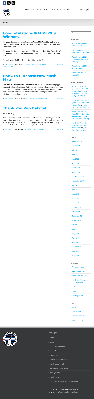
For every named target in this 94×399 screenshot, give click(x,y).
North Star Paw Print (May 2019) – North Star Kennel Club (80, 125)
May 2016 (75, 255)
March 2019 (76, 203)
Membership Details (57, 364)
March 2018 (76, 242)
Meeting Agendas (78, 271)
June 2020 (75, 155)
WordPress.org (77, 320)
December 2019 (78, 176)
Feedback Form (55, 377)
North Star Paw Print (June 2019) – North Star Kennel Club (80, 88)
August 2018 (76, 220)
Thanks (5, 66)
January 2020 (76, 172)
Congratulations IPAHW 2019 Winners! (29, 35)
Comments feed (78, 316)
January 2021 (76, 146)
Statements (28, 129)
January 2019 (76, 212)
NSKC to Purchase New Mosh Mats (29, 77)
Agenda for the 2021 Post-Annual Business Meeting (80, 59)
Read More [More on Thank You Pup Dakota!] (60, 129)
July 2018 (75, 225)
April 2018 (75, 238)
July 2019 (75, 185)
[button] (87, 9)
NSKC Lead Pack (9, 64)
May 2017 (75, 251)
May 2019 (75, 194)
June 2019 (75, 190)
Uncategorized (77, 296)
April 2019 (75, 198)
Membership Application (59, 368)
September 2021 (78, 141)
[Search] (72, 33)
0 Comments (11, 66)
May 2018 (75, 234)
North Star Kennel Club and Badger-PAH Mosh (80, 93)
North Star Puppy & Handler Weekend (64, 381)
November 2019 (78, 181)
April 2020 (75, 163)
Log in (74, 307)
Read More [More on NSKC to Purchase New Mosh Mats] (60, 98)
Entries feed (76, 311)
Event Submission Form (58, 360)
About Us (53, 351)
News (52, 342)
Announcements (29, 98)
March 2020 (76, 168)
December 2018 (78, 216)
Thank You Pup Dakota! (24, 108)
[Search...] (81, 33)
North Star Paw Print (79, 276)
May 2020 (75, 159)
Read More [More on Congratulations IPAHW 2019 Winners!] (60, 64)
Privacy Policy (55, 373)
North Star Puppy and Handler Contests (35, 64)
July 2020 (75, 150)
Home (52, 338)
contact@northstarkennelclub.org (65, 392)
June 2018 (75, 229)
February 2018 (77, 247)
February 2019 (77, 207)
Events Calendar (56, 355)
